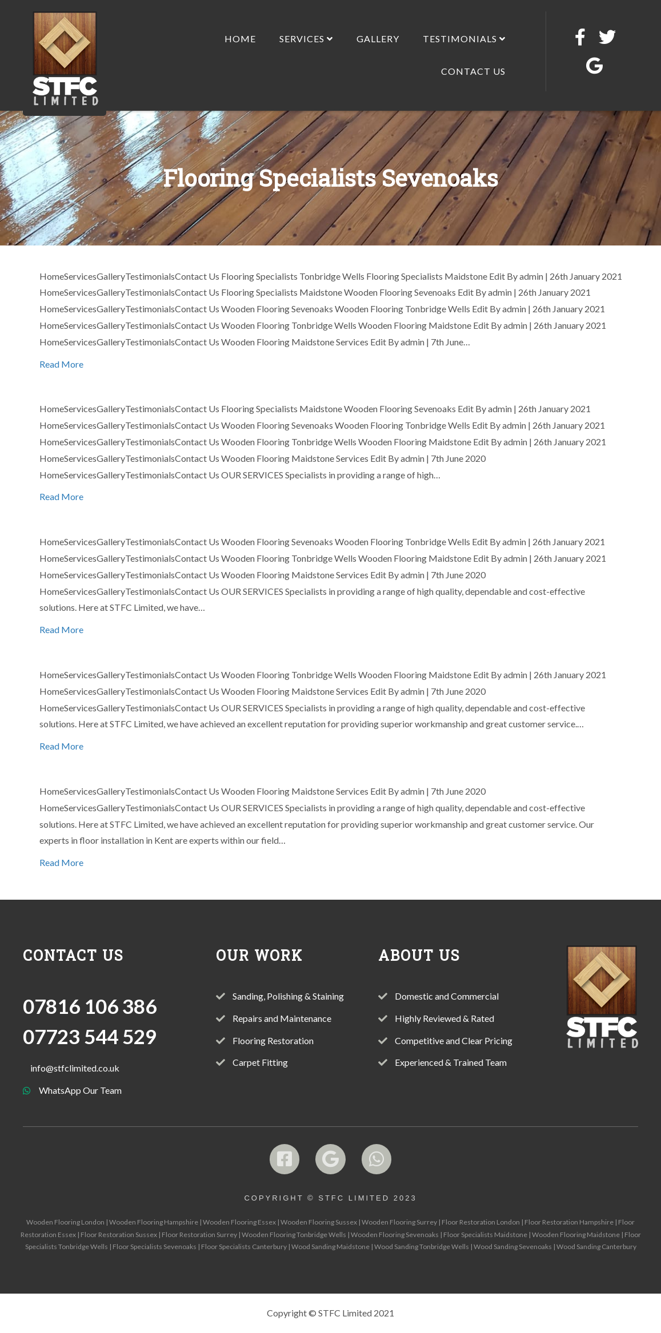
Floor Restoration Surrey (199, 1234)
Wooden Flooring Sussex (319, 1222)
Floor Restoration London (481, 1222)
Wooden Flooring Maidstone (576, 1234)
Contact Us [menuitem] (473, 71)
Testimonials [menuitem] (464, 38)
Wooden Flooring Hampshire (153, 1222)
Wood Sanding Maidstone (330, 1246)
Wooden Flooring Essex (239, 1222)
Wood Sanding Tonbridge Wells (421, 1246)
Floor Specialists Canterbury (244, 1246)
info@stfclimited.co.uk (74, 1067)
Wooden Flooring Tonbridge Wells (294, 1234)
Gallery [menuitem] (377, 38)
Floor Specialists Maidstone (485, 1234)
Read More (61, 364)
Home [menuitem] (240, 38)
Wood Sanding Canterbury (596, 1246)
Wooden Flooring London (65, 1222)
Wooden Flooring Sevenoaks (395, 1234)
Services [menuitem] (306, 38)
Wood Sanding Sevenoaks (513, 1246)
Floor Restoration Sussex (119, 1234)
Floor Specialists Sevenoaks (155, 1246)
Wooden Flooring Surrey (399, 1222)
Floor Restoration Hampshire (569, 1222)
